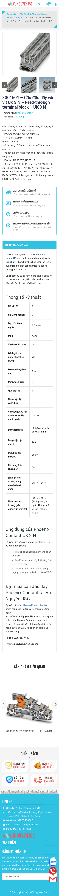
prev (4, 85)
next (54, 85)
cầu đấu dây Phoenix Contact (33, 605)
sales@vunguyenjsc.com (25, 824)
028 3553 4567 (25, 820)
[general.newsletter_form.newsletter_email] (29, 876)
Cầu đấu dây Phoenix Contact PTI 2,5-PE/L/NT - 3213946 (29, 730)
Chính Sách (29, 753)
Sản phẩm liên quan (29, 666)
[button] (4, 704)
